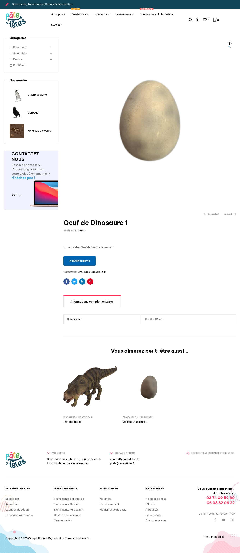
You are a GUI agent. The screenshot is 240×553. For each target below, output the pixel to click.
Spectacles (20, 47)
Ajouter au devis (79, 260)
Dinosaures (83, 271)
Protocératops (72, 421)
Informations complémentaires (92, 301)
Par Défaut (19, 65)
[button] (229, 45)
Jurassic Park (98, 271)
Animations (20, 53)
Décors (17, 59)
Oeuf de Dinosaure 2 (135, 421)
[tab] (92, 301)
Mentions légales (214, 536)
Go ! (16, 194)
